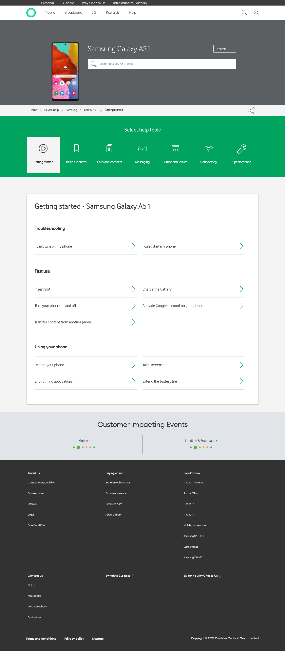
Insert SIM (42, 289)
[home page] (31, 12)
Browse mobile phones (117, 482)
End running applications (54, 381)
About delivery (113, 514)
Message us (34, 595)
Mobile (50, 12)
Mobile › (84, 441)
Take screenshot (155, 365)
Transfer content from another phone (63, 322)
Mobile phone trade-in (195, 525)
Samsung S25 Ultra (193, 536)
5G (94, 12)
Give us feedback (37, 606)
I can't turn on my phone (53, 246)
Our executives (36, 493)
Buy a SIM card (113, 503)
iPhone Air (189, 514)
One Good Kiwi (36, 525)
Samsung (71, 110)
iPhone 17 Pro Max (193, 482)
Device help (51, 110)
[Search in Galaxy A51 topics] (162, 64)
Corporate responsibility (41, 482)
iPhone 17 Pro (190, 493)
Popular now (191, 473)
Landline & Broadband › (201, 441)
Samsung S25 (190, 546)
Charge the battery (157, 289)
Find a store (34, 617)
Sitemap (98, 639)
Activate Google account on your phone (172, 305)
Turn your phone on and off (55, 305)
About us (34, 473)
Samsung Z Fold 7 (192, 557)
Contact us (35, 576)
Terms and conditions (41, 639)
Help (132, 12)
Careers (32, 503)
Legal (31, 514)
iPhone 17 (188, 503)
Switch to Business (120, 576)
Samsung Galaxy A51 (119, 48)
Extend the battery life (159, 381)
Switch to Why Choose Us (202, 576)
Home (33, 110)
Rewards (112, 12)
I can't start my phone (159, 246)
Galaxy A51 (91, 110)
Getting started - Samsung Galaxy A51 (93, 206)
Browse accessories (116, 493)
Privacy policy (74, 639)
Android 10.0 (224, 49)
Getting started (113, 110)
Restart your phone (49, 365)
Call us (31, 585)
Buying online (114, 473)
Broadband (73, 12)
